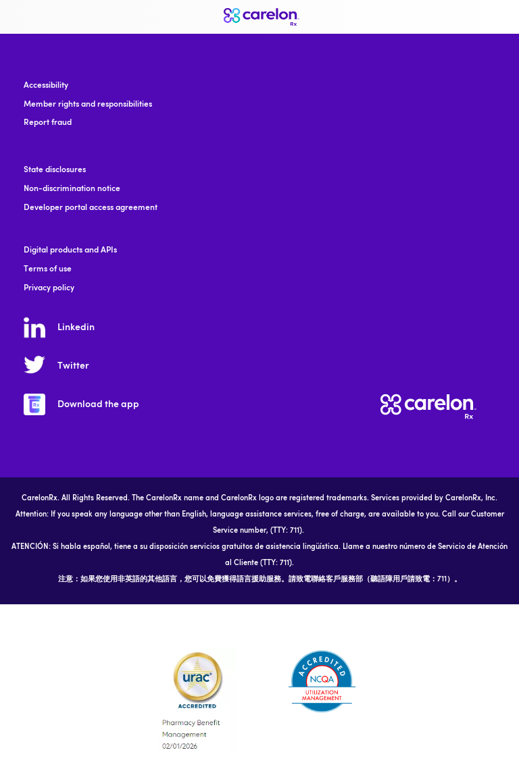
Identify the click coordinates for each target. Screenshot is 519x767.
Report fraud (48, 123)
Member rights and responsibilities (88, 105)
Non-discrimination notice (72, 189)
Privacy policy (49, 288)
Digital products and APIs (70, 250)
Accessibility (46, 86)
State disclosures (55, 170)
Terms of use (48, 269)
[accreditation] (197, 699)
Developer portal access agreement (90, 208)
